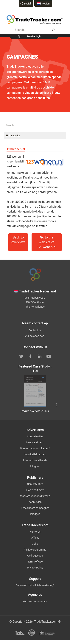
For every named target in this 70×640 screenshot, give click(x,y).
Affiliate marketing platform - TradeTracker (35, 19)
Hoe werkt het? (35, 442)
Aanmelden (35, 501)
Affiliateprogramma (35, 549)
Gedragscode (35, 555)
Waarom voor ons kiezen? (35, 448)
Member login (34, 36)
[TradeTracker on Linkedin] (39, 356)
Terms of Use (35, 561)
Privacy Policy (35, 567)
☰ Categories (13, 135)
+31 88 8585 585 (34, 336)
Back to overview (18, 239)
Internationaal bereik (35, 460)
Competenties (35, 436)
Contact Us (35, 330)
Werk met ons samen (35, 601)
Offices (35, 537)
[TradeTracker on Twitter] (21, 356)
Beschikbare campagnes (35, 507)
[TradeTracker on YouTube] (48, 356)
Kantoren (35, 531)
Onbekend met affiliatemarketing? (35, 585)
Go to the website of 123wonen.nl (46, 242)
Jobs (35, 543)
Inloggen (35, 466)
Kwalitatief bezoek (35, 454)
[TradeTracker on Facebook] (30, 356)
